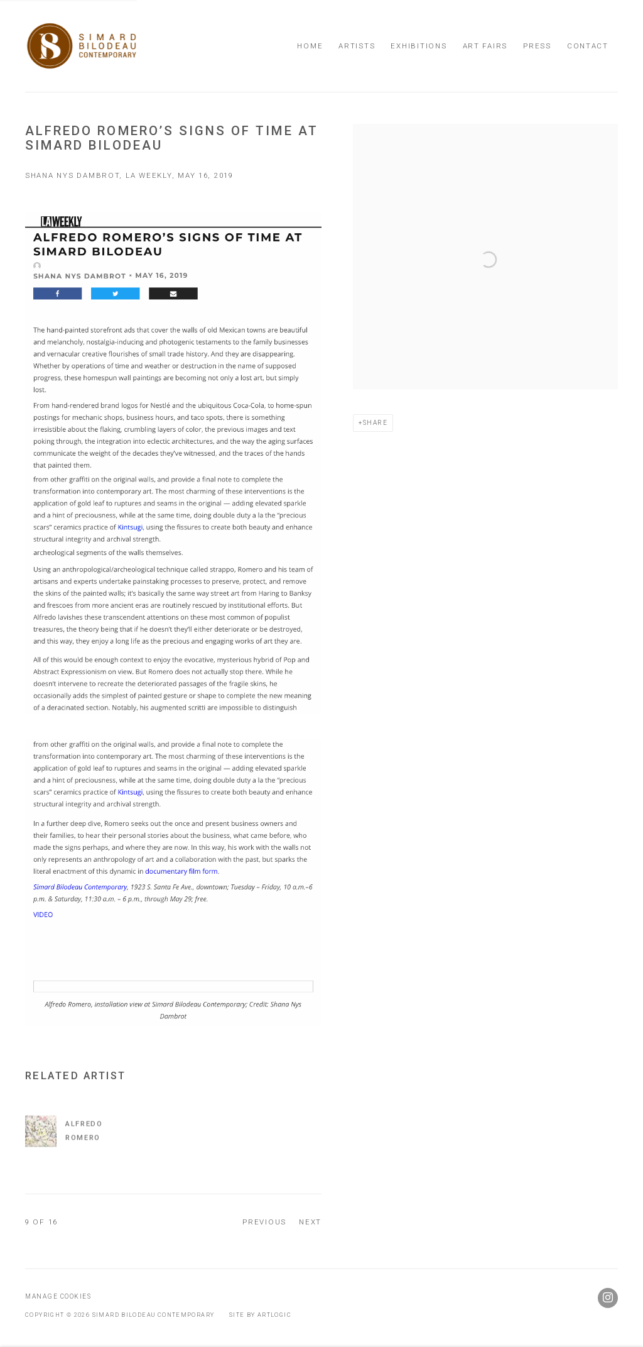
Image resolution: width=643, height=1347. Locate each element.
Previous (264, 1222)
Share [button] (375, 422)
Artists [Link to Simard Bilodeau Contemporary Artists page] (356, 45)
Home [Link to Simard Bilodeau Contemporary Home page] (310, 45)
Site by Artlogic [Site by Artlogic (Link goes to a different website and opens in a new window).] (260, 1314)
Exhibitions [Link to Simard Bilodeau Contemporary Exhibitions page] (418, 45)
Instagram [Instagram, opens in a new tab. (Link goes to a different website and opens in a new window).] (608, 1298)
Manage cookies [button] (58, 1296)
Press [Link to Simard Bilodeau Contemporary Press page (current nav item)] (537, 45)
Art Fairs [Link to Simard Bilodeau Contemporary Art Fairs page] (485, 45)
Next (310, 1222)
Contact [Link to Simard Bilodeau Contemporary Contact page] (587, 45)
